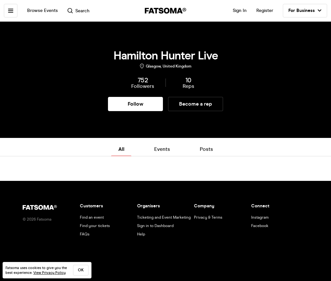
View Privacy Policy (49, 273)
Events (162, 149)
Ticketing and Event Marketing (164, 217)
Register (264, 10)
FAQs (85, 234)
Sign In (240, 10)
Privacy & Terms (208, 217)
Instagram (260, 217)
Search (79, 11)
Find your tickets (95, 226)
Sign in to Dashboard (155, 226)
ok (81, 270)
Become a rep (195, 104)
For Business (305, 11)
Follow (135, 104)
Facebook (259, 226)
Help (141, 234)
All (121, 149)
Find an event (92, 217)
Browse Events (42, 10)
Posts (206, 149)
